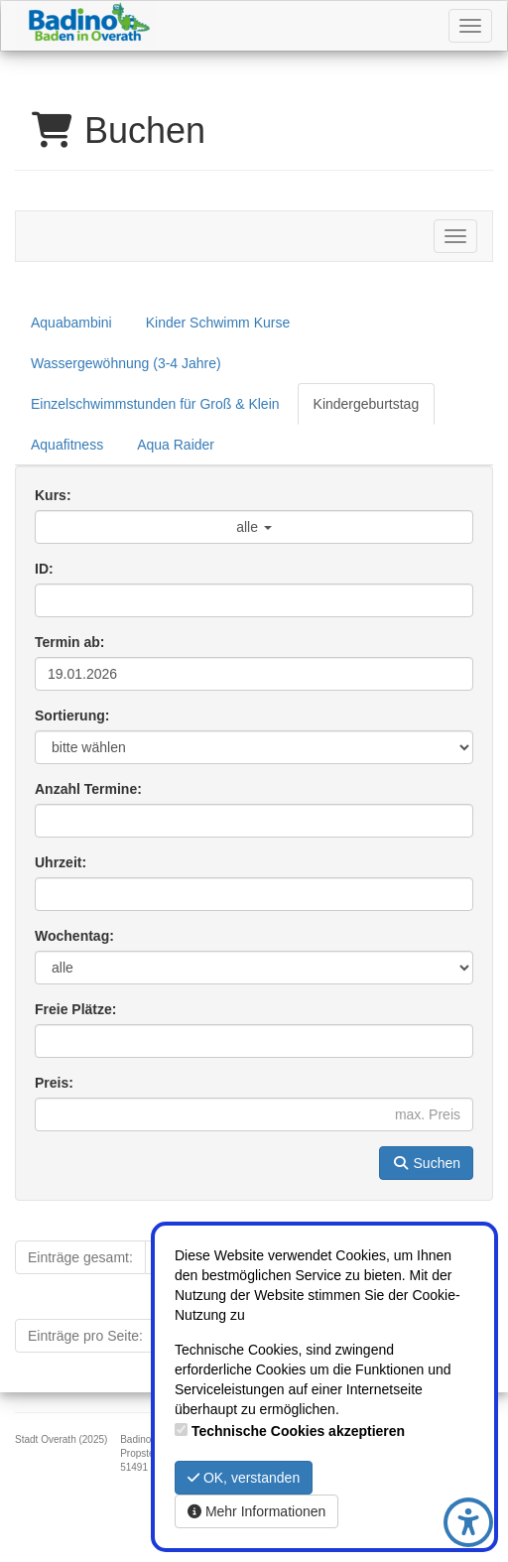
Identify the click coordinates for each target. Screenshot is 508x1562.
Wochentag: (74, 936)
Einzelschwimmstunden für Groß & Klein (155, 404)
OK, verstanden (244, 1478)
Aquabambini (71, 322)
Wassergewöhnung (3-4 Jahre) (126, 363)
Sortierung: (72, 715)
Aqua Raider (175, 445)
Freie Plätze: (75, 1009)
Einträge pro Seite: (85, 1336)
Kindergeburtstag (367, 404)
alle (254, 527)
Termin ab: (70, 642)
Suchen (426, 1163)
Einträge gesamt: (80, 1257)
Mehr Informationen (256, 1511)
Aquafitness (67, 445)
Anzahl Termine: (88, 789)
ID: (44, 569)
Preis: (54, 1083)
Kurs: (53, 495)
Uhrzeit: (60, 862)
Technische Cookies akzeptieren (298, 1431)
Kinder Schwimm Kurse (218, 322)
